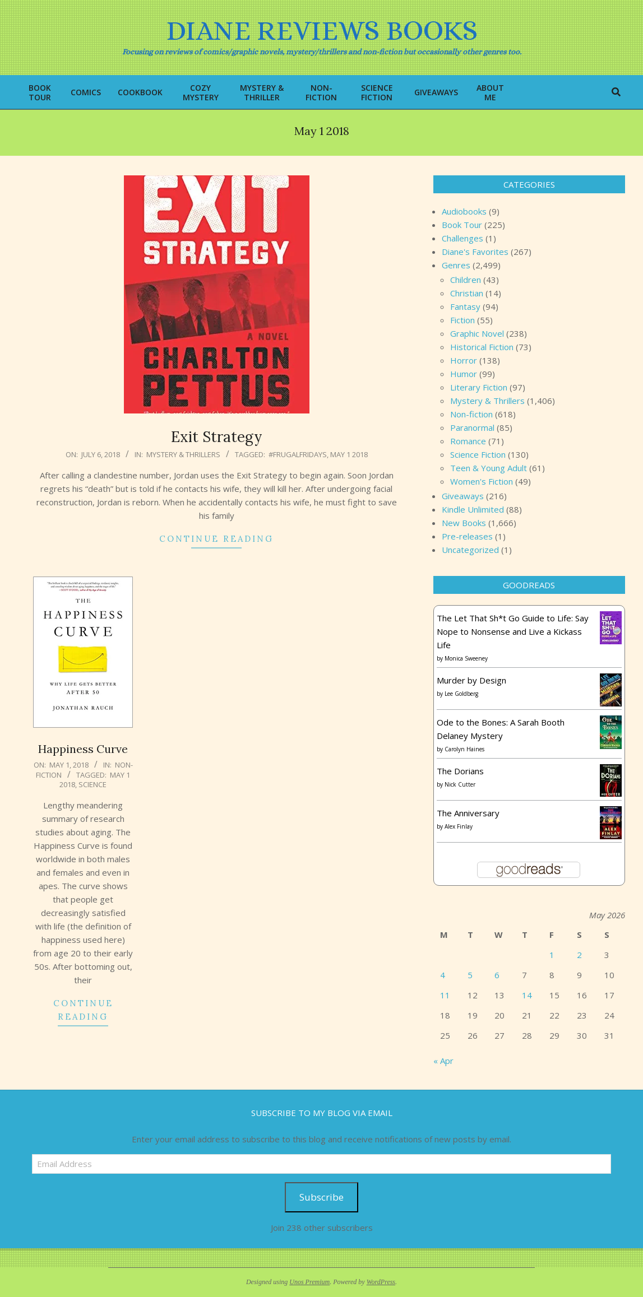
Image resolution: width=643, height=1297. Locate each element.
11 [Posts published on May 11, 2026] (445, 995)
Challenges (462, 238)
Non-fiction (471, 414)
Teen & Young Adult (488, 467)
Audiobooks (464, 211)
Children (465, 279)
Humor (463, 373)
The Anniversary (468, 813)
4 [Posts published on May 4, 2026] (442, 974)
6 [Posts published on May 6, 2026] (496, 974)
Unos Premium (309, 1282)
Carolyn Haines (464, 749)
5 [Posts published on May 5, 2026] (470, 974)
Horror (463, 360)
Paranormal (472, 427)
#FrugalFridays (298, 454)
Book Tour (462, 224)
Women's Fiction (481, 481)
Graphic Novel (477, 333)
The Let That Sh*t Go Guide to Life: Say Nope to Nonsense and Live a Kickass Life (513, 631)
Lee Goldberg (461, 694)
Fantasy (465, 306)
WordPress (381, 1282)
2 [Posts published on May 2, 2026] (579, 954)
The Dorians (460, 771)
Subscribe (321, 1197)
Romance (468, 441)
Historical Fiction (482, 346)
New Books (464, 522)
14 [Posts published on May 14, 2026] (527, 995)
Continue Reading (216, 538)
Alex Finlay (459, 826)
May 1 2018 (349, 454)
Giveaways (463, 495)
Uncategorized (470, 549)
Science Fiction (478, 454)
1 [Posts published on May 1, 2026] (551, 954)
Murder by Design (471, 680)
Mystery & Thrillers (183, 454)
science (92, 784)
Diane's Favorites (475, 251)
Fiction (462, 320)
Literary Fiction (478, 387)
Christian (466, 293)
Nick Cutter (460, 784)
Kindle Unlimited (473, 509)
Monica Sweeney (466, 658)
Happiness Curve (83, 749)
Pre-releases (467, 536)
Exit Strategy (216, 436)
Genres (456, 265)
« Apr (443, 1060)
